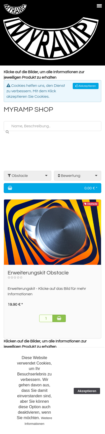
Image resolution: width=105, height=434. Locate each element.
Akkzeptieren (85, 86)
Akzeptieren (86, 391)
